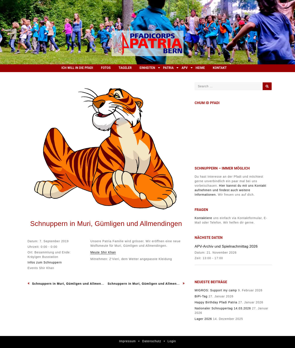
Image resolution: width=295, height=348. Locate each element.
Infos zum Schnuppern (45, 262)
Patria (168, 68)
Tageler (125, 68)
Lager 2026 (203, 319)
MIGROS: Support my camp (216, 290)
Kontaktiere (203, 218)
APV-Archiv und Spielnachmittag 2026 (226, 246)
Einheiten (147, 68)
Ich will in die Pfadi (77, 68)
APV (185, 68)
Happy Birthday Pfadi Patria (216, 302)
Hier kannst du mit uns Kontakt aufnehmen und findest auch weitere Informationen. (231, 190)
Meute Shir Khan (103, 252)
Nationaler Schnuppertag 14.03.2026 (223, 308)
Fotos (106, 68)
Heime (200, 68)
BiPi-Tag (201, 296)
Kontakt (220, 68)
